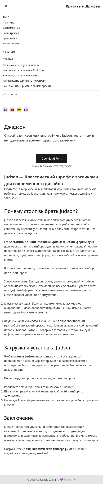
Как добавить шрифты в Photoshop (24, 70)
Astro (67, 479)
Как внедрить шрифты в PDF (20, 75)
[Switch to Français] (26, 109)
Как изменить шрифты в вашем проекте (27, 86)
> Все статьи (10, 94)
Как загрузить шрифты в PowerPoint (24, 80)
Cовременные (11, 27)
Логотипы (9, 22)
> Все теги (9, 51)
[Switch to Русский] (12, 109)
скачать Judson (24, 356)
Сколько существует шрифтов (21, 65)
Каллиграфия (11, 33)
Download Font (52, 158)
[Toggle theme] (6, 6)
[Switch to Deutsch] (19, 109)
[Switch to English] (5, 109)
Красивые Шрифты (83, 6)
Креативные (10, 38)
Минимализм (11, 43)
